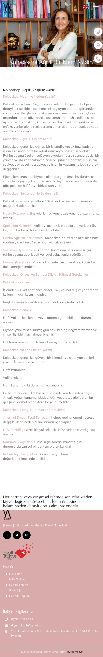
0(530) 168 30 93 (22, 619)
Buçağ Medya (75, 651)
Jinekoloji (14, 590)
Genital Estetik (18, 585)
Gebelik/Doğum (19, 596)
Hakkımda (15, 574)
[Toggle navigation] (97, 6)
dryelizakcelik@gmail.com (27, 625)
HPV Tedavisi (17, 579)
